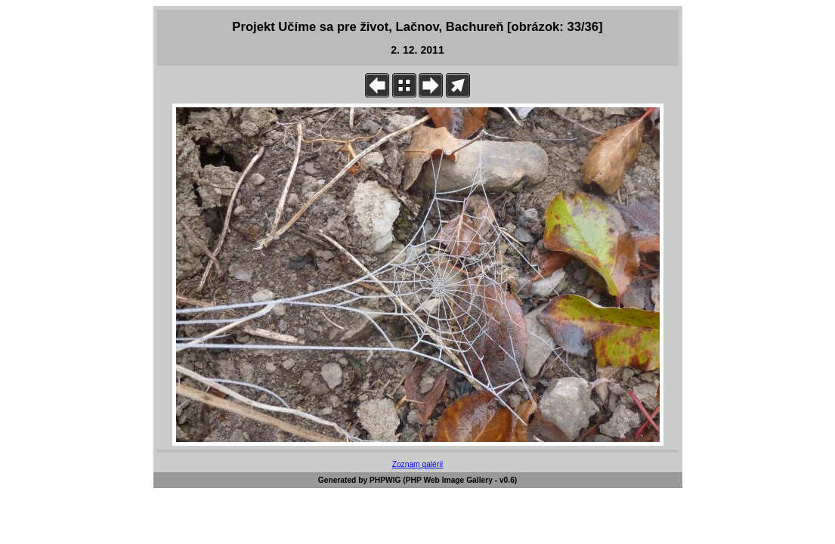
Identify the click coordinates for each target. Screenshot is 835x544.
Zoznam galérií (418, 464)
